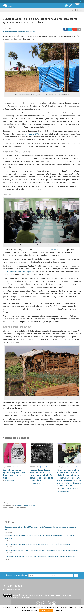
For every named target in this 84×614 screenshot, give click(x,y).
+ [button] (21, 467)
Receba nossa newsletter (17, 575)
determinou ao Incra (54, 250)
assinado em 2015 (32, 134)
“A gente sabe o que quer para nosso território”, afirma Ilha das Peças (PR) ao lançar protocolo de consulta (40, 556)
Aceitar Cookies (46, 610)
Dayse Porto (9, 480)
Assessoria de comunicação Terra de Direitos (19, 31)
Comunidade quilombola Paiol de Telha (25, 505)
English (74, 1)
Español (79, 1)
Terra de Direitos (38, 483)
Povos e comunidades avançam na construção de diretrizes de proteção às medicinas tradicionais (37, 544)
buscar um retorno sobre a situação (17, 272)
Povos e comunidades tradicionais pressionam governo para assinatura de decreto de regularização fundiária (41, 550)
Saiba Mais (58, 610)
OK (76, 575)
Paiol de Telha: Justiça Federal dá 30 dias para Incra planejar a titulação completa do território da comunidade (41, 475)
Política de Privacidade (11, 590)
